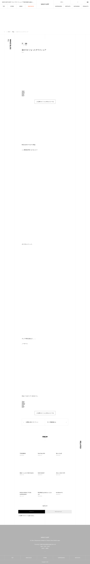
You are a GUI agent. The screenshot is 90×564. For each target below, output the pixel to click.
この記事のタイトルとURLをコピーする (45, 101)
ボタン (61, 2)
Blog (22, 52)
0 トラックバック (58, 511)
